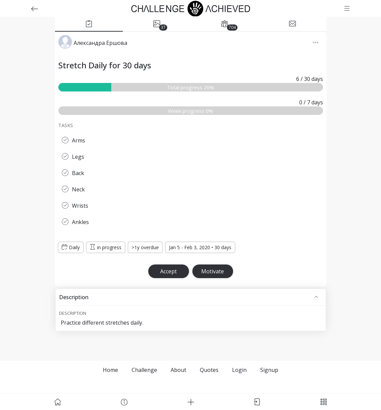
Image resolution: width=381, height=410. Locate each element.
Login (239, 370)
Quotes (209, 370)
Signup (269, 370)
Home (110, 370)
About (178, 370)
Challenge (144, 370)
